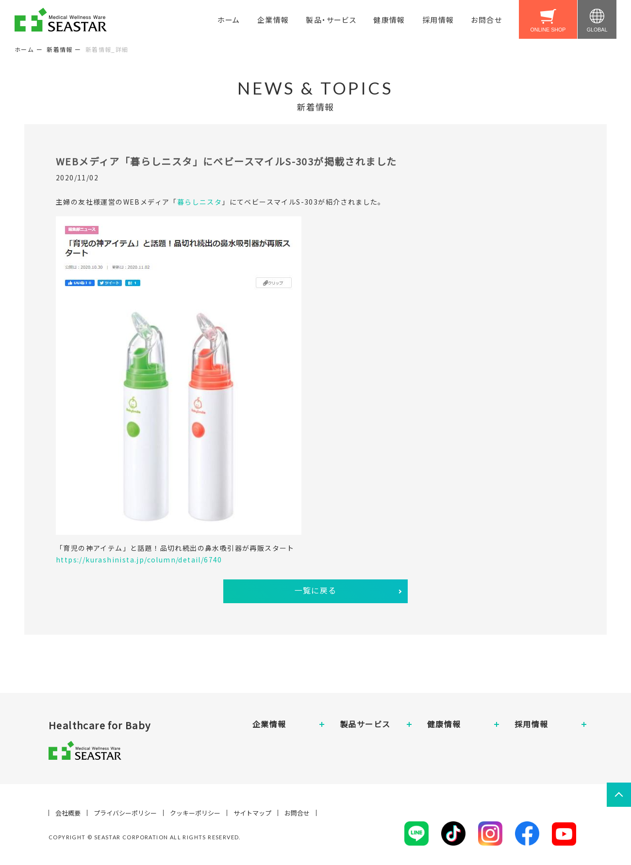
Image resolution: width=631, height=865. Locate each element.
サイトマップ (252, 812)
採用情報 (438, 19)
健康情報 (389, 19)
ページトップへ (619, 795)
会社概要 (68, 812)
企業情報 (273, 19)
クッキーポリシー (195, 812)
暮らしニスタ (199, 202)
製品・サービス (331, 19)
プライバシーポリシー (125, 812)
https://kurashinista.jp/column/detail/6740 (139, 559)
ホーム (228, 19)
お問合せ (486, 19)
